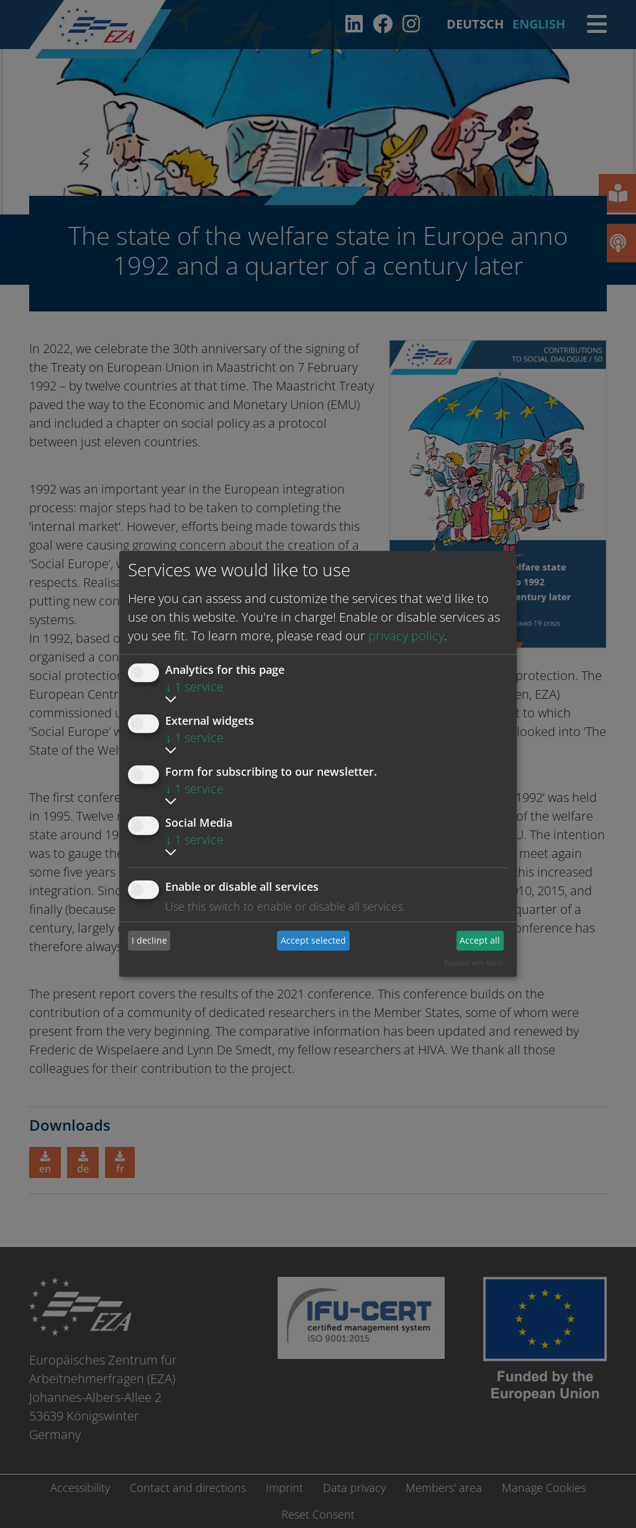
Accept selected (313, 940)
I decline (149, 940)
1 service (194, 686)
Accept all (480, 940)
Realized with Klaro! (473, 962)
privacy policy (406, 635)
